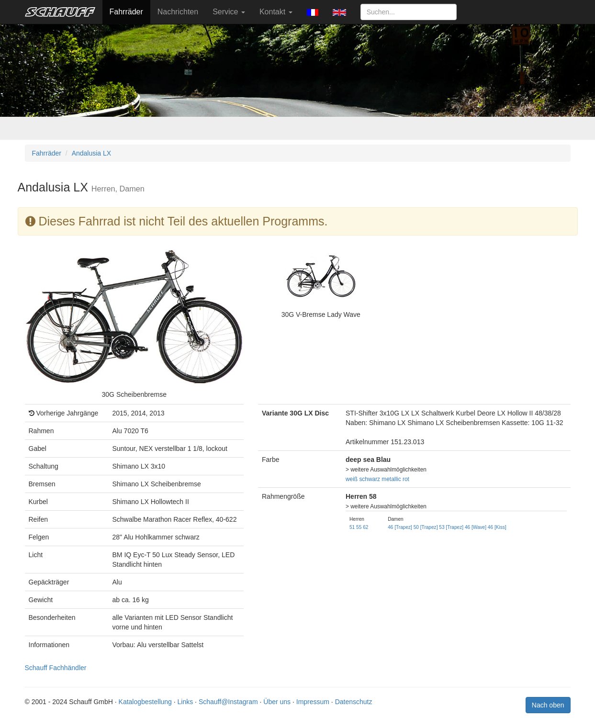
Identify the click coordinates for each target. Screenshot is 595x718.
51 (352, 527)
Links (185, 702)
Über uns (277, 702)
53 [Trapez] (451, 527)
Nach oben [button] (548, 705)
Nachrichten (177, 12)
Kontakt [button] (275, 12)
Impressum (312, 702)
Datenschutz (353, 702)
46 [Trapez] (400, 527)
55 (358, 527)
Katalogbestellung (145, 702)
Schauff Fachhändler (56, 668)
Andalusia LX (92, 153)
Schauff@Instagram (228, 702)
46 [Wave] (475, 527)
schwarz (369, 479)
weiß (352, 479)
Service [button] (229, 12)
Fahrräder (126, 12)
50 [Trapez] (426, 527)
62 (365, 527)
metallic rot (395, 479)
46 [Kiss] (497, 527)
